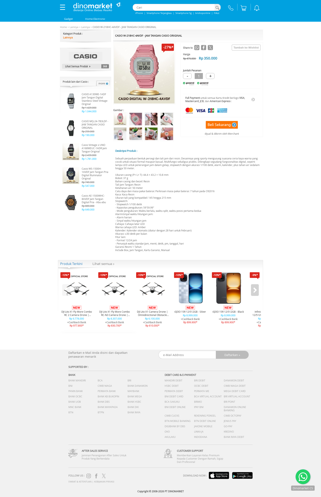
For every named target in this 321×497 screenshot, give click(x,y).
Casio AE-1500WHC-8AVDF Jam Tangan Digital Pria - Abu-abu (94, 199)
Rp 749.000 (88, 182)
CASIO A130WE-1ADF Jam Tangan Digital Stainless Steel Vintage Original (94, 99)
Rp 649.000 (88, 209)
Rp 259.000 (88, 131)
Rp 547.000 (88, 185)
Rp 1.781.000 (89, 158)
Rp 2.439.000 (89, 155)
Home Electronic (95, 19)
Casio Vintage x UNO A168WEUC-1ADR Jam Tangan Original (94, 148)
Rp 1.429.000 (89, 107)
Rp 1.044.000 (89, 111)
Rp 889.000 (88, 205)
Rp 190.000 (88, 135)
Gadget (68, 19)
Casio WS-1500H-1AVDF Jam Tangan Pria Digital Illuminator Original (95, 173)
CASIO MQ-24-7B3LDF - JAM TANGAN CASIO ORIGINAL (95, 124)
